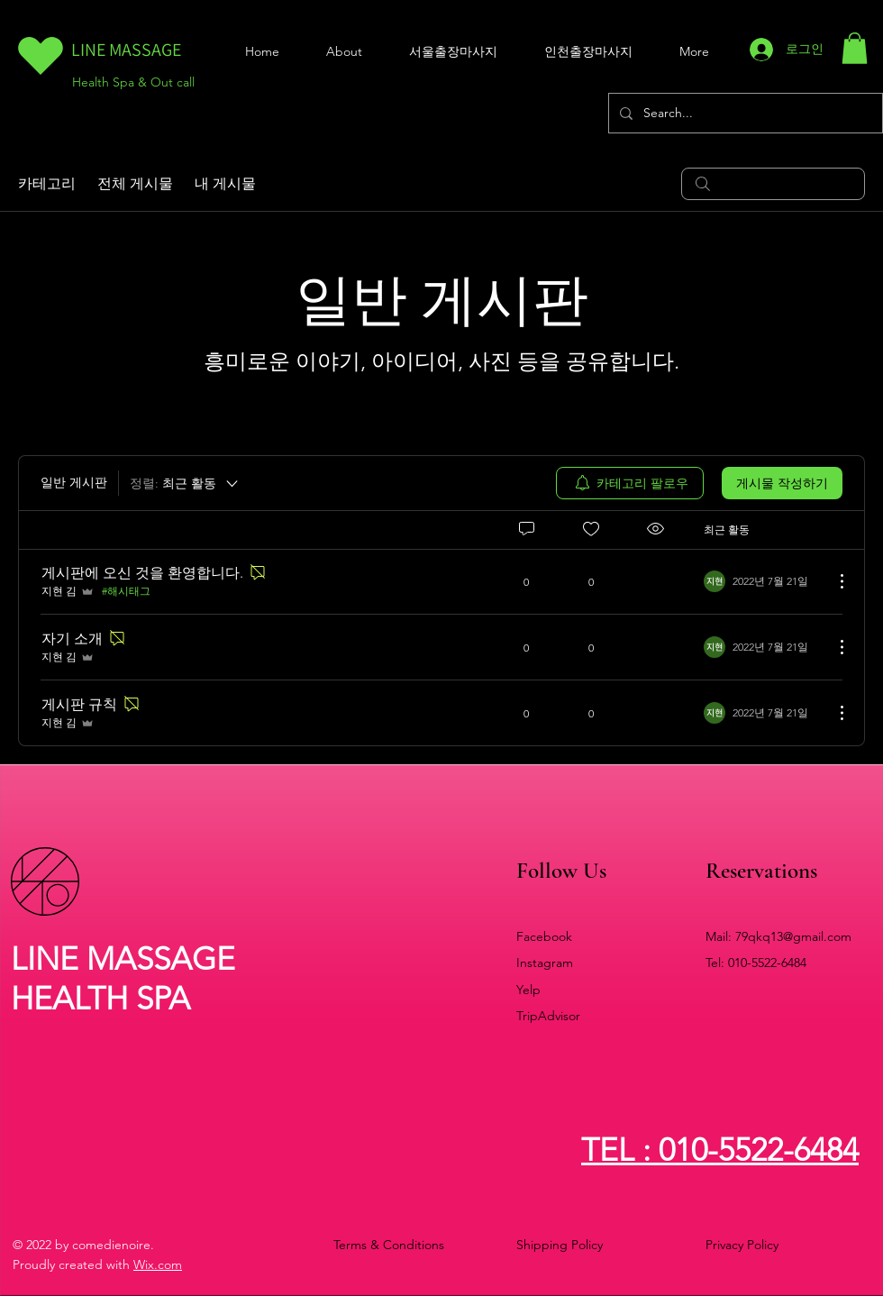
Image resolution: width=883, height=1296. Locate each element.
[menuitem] (630, 483)
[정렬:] (185, 483)
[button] (855, 48)
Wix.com (157, 1264)
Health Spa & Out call (133, 82)
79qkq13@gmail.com (793, 936)
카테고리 (47, 183)
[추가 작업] (832, 581)
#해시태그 (126, 591)
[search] (773, 184)
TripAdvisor (548, 1016)
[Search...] (743, 113)
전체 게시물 (135, 183)
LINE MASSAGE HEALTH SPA (123, 978)
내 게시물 (225, 183)
